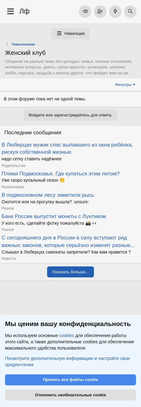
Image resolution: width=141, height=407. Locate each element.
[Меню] (10, 11)
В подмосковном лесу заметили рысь (48, 195)
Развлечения (13, 187)
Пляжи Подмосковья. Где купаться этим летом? (61, 174)
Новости (9, 258)
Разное (8, 208)
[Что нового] (115, 11)
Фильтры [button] (123, 84)
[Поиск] (130, 11)
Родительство (14, 165)
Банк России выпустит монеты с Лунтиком (54, 216)
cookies (66, 335)
